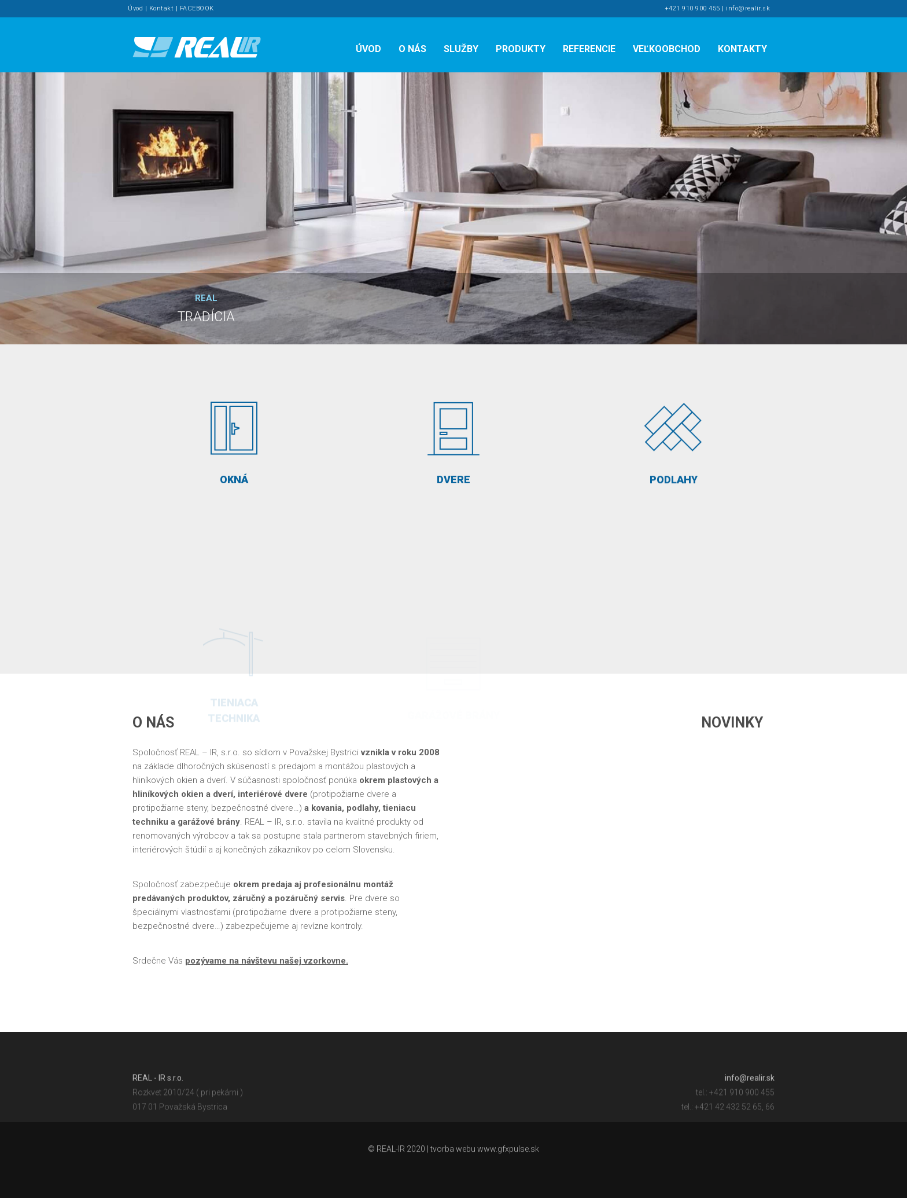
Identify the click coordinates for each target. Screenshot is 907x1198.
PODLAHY (673, 441)
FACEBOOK (197, 8)
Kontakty (742, 48)
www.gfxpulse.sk (508, 1152)
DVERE (453, 439)
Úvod (135, 8)
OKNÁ (233, 438)
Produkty (520, 48)
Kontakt (161, 8)
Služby (461, 48)
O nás (412, 48)
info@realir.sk (748, 8)
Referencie (589, 48)
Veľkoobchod (666, 48)
